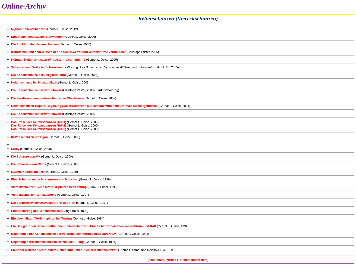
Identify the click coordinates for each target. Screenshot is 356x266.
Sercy (15, 149)
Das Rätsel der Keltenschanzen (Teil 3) (39, 129)
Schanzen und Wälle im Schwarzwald (38, 67)
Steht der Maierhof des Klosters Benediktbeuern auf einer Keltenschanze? (64, 250)
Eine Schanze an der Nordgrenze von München (44, 179)
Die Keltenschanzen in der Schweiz (36, 90)
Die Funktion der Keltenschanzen (35, 44)
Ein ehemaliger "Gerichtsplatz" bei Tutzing (41, 218)
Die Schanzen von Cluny (28, 164)
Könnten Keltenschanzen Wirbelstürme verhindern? (48, 59)
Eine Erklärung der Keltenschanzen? (37, 211)
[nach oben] (156, 260)
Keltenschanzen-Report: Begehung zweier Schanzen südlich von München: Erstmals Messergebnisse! (84, 106)
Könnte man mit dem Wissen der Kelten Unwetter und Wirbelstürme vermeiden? (68, 52)
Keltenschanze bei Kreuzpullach (34, 82)
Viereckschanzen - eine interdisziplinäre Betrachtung (49, 187)
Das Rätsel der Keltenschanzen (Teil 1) (39, 122)
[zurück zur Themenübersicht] (186, 260)
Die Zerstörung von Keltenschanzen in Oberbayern (47, 98)
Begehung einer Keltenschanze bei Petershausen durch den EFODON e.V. (64, 233)
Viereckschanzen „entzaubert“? (34, 194)
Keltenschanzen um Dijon (29, 137)
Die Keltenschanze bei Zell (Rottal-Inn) (39, 75)
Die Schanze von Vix (25, 156)
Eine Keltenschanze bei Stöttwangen (37, 36)
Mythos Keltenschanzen (28, 29)
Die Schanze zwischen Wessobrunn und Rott (43, 202)
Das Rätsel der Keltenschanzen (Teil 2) (39, 125)
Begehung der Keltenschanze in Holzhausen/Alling (47, 242)
